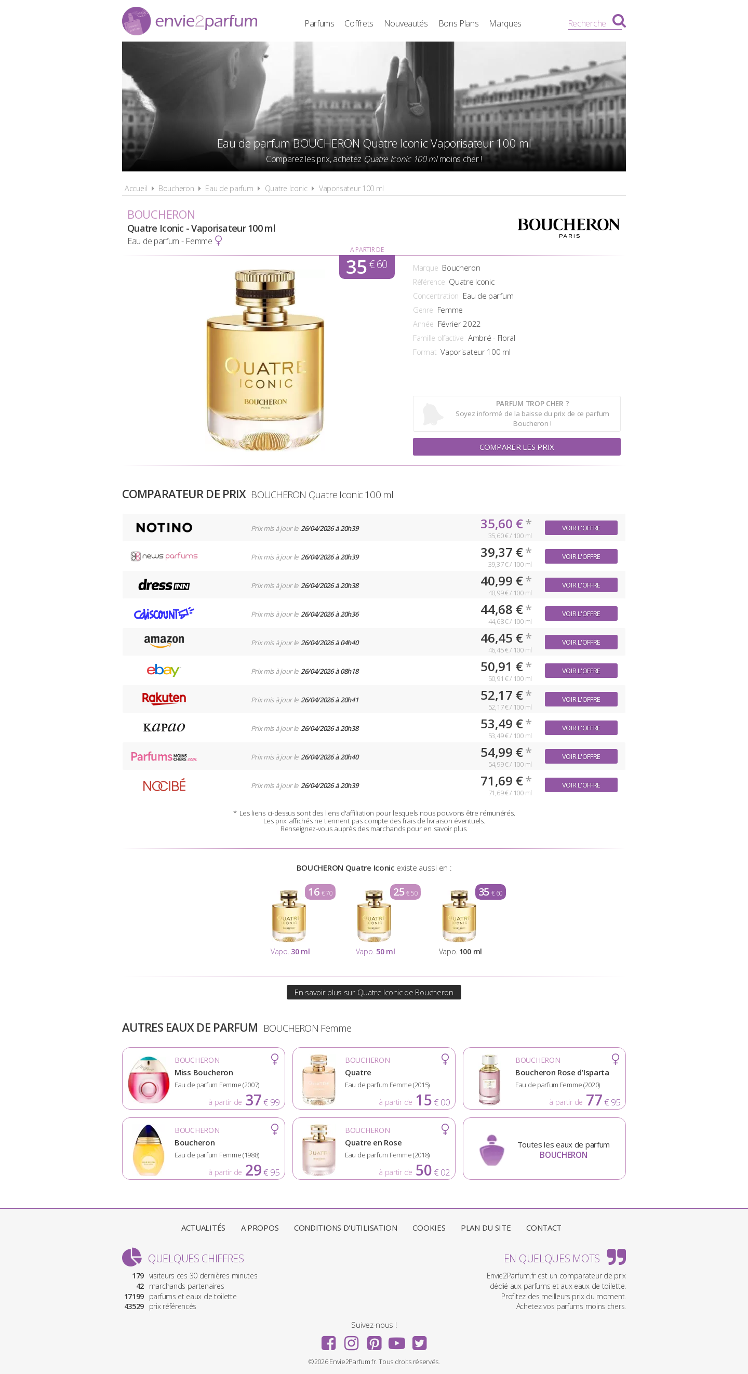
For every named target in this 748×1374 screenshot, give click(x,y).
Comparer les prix (516, 447)
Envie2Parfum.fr (189, 22)
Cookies (428, 1227)
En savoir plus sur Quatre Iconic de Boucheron (374, 992)
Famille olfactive (438, 338)
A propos (260, 1227)
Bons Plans (458, 23)
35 (366, 267)
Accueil (136, 188)
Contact (544, 1227)
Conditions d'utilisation (345, 1227)
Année (423, 324)
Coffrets (358, 23)
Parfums (319, 23)
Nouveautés (406, 23)
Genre (423, 310)
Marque (425, 268)
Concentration (436, 296)
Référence (429, 282)
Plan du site (486, 1227)
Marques (505, 23)
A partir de (367, 249)
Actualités (203, 1227)
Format (424, 352)
